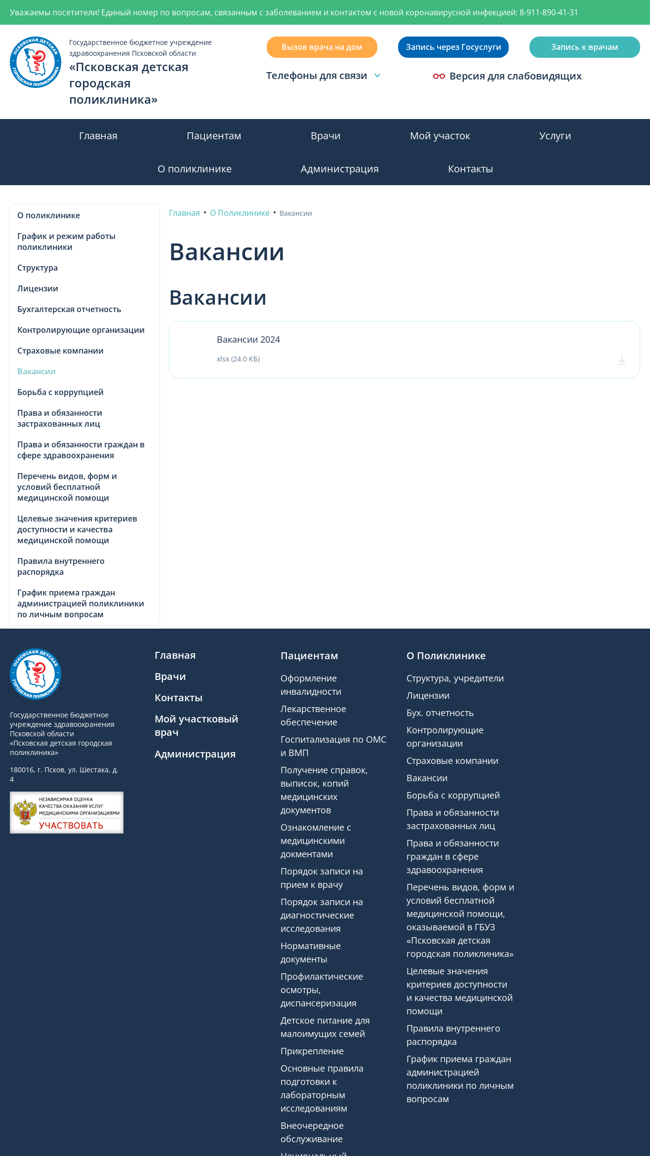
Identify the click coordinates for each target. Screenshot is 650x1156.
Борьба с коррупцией (60, 392)
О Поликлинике (446, 655)
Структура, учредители (455, 678)
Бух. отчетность (440, 712)
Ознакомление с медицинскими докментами (316, 840)
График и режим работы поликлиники (66, 241)
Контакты (470, 168)
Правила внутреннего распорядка (61, 566)
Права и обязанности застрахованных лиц (59, 418)
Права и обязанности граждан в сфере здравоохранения (81, 450)
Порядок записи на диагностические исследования (322, 915)
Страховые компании (60, 350)
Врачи (326, 135)
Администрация (340, 168)
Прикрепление (312, 1051)
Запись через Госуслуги (453, 46)
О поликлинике (195, 168)
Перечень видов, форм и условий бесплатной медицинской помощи (67, 487)
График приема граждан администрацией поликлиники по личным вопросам (80, 603)
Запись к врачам (584, 46)
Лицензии (37, 288)
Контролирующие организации (81, 329)
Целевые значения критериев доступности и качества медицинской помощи (77, 529)
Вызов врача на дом (322, 46)
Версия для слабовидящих (507, 76)
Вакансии (36, 371)
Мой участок (440, 135)
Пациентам (214, 135)
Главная (98, 135)
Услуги (555, 135)
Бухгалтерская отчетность (69, 309)
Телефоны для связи (324, 75)
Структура (37, 267)
